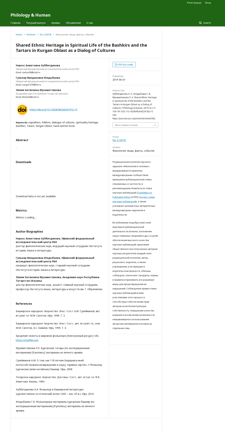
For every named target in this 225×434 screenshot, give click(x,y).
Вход (208, 2)
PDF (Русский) (125, 64)
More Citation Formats (126, 125)
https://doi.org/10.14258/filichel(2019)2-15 (53, 109)
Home (19, 34)
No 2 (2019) (45, 34)
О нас (89, 22)
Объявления (73, 22)
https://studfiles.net (27, 340)
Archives (31, 34)
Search (206, 22)
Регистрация (194, 2)
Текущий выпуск (36, 22)
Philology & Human (31, 15)
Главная (15, 22)
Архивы (55, 22)
